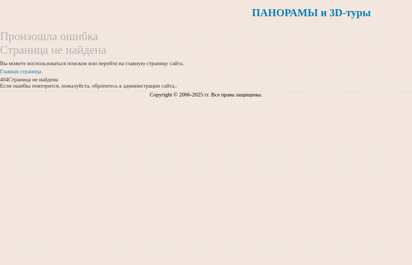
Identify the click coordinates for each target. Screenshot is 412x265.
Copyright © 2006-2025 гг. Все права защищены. (206, 95)
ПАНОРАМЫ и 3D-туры (311, 12)
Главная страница (20, 71)
